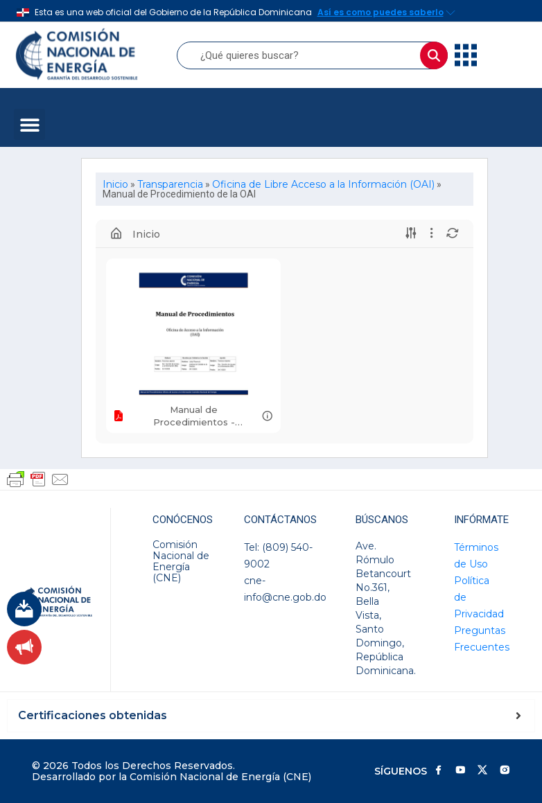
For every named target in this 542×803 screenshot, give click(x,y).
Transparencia (170, 184)
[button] (29, 124)
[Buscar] (434, 55)
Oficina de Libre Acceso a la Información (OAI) (323, 184)
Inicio (115, 184)
